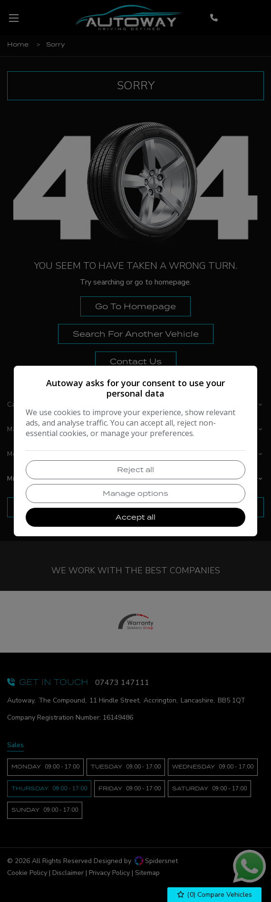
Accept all (135, 517)
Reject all (135, 469)
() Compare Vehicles (214, 895)
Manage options (135, 493)
